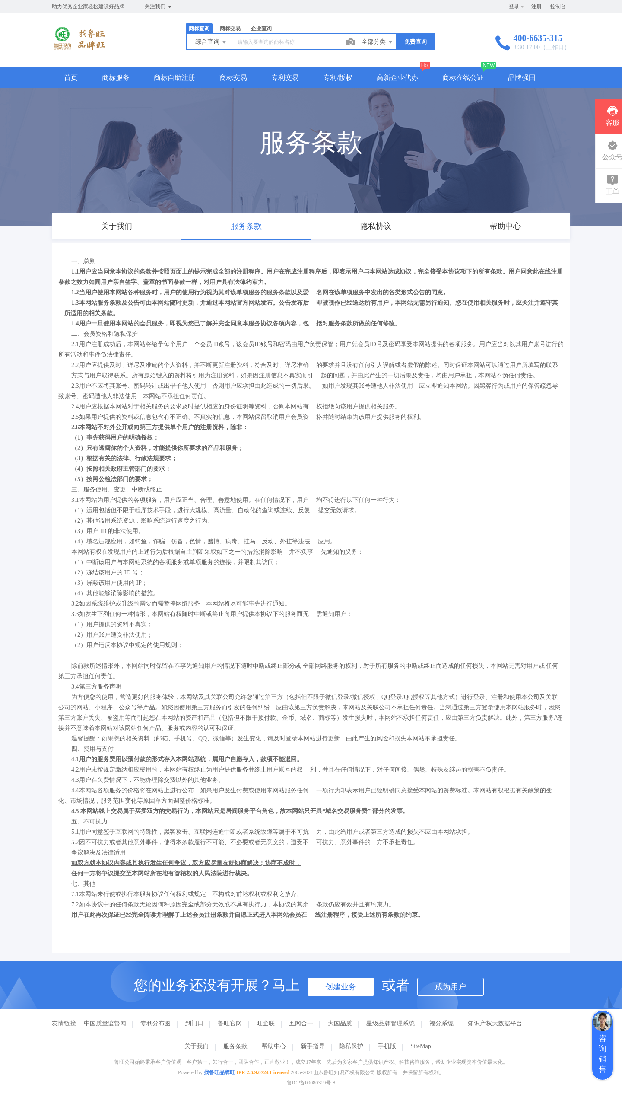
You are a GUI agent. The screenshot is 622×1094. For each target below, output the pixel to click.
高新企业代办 (397, 77)
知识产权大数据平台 (495, 1023)
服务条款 (235, 1046)
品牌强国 (522, 77)
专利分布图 (155, 1023)
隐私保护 (351, 1046)
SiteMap (420, 1046)
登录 (514, 6)
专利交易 (285, 77)
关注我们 (159, 6)
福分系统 (441, 1023)
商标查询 (199, 29)
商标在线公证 (463, 77)
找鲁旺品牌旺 (219, 1072)
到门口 (194, 1023)
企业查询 (261, 29)
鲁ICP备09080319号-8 (311, 1083)
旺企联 (266, 1023)
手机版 (387, 1046)
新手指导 (313, 1046)
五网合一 (301, 1023)
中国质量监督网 (105, 1023)
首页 (71, 77)
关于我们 (196, 1046)
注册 (536, 6)
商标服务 (116, 77)
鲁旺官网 (230, 1023)
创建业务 (340, 986)
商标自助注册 (174, 77)
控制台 (558, 6)
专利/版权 (337, 77)
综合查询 (211, 42)
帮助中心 (274, 1046)
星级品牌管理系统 (390, 1023)
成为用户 (450, 986)
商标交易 (230, 29)
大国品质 (340, 1023)
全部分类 (378, 42)
